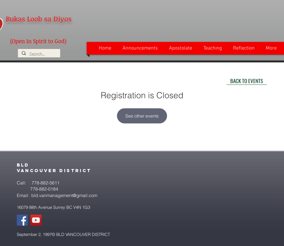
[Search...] (38, 54)
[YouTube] (35, 220)
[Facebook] (22, 220)
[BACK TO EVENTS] (247, 80)
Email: (23, 195)
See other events (142, 116)
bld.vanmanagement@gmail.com (64, 195)
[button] (140, 48)
